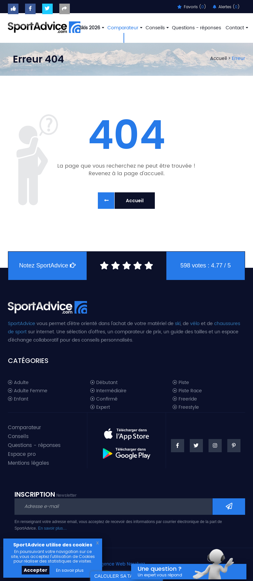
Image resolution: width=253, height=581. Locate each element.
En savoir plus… (52, 528)
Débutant (104, 382)
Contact (236, 28)
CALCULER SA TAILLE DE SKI (126, 576)
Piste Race (187, 391)
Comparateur (124, 28)
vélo (195, 323)
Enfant (18, 399)
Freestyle (186, 407)
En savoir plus (70, 570)
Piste (181, 382)
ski (178, 323)
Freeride (185, 399)
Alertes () (226, 7)
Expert (100, 407)
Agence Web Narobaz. (122, 564)
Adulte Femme (27, 391)
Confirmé (104, 399)
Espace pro (22, 454)
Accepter (35, 570)
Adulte (18, 382)
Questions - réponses (196, 28)
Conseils (156, 28)
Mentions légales (28, 463)
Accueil (218, 58)
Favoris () (191, 7)
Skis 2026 (91, 28)
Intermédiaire (108, 391)
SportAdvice (21, 323)
